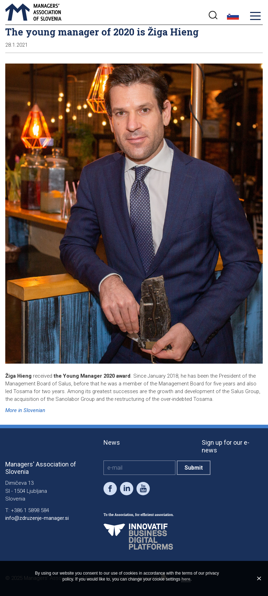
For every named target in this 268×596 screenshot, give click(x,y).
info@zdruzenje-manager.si (37, 518)
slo (233, 16)
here (185, 579)
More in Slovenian (25, 410)
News (111, 442)
